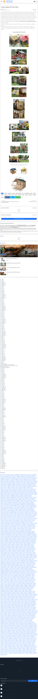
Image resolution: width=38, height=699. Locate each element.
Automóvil (25, 489)
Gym (19, 560)
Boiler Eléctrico (27, 497)
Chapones (34, 515)
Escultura (13, 544)
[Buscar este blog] (14, 681)
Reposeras (31, 625)
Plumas (2, 615)
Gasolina (7, 557)
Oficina (9, 601)
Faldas (17, 549)
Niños (5, 599)
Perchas (14, 609)
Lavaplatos (32, 578)
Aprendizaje (29, 484)
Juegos (23, 575)
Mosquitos (26, 594)
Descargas (2, 533)
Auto (12, 489)
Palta (22, 604)
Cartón (14, 193)
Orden (29, 601)
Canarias (18, 507)
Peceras (34, 607)
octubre (2, 296)
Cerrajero (14, 515)
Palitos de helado (13, 604)
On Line (22, 601)
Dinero (25, 534)
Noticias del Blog (21, 599)
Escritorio (5, 544)
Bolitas (32, 497)
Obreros (2, 601)
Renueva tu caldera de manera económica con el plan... (9, 365)
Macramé (24, 583)
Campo (14, 507)
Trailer (2, 646)
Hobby (9, 565)
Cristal (10, 526)
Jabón (22, 573)
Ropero (35, 628)
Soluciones (14, 636)
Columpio (25, 520)
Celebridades (3, 513)
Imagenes (27, 567)
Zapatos (2, 654)
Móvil (1, 596)
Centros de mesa (27, 513)
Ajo (9, 479)
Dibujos (17, 534)
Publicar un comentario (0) (19, 218)
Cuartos (2, 528)
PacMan (19, 602)
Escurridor (17, 544)
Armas (16, 486)
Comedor (29, 520)
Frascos (23, 554)
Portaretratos (33, 615)
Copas (28, 523)
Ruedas (14, 630)
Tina (20, 643)
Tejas (10, 641)
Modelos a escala (3, 594)
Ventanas (28, 649)
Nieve (2, 599)
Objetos (32, 599)
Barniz (13, 492)
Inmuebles (12, 570)
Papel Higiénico (33, 604)
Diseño (5, 536)
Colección (2, 520)
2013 (2, 425)
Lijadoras (5, 581)
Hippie (2, 565)
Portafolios (27, 615)
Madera (28, 583)
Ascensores (20, 487)
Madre (31, 583)
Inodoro (16, 570)
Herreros (27, 562)
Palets (5, 604)
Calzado (8, 505)
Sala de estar (28, 630)
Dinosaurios (29, 534)
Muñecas (20, 596)
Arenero (5, 193)
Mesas (27, 591)
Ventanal (24, 649)
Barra (15, 492)
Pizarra (18, 612)
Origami (2, 602)
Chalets (30, 515)
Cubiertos (6, 528)
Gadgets (27, 555)
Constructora (8, 523)
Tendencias (33, 641)
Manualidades (17, 586)
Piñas (1, 612)
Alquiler (22, 481)
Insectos (20, 570)
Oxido (13, 602)
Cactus (5, 502)
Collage (10, 520)
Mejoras (8, 591)
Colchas (31, 518)
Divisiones (23, 536)
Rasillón (18, 622)
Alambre (13, 479)
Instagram (28, 570)
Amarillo (35, 481)
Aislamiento (2, 479)
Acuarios (10, 476)
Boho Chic (22, 497)
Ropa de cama (30, 628)
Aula (9, 489)
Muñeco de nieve (25, 596)
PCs (31, 607)
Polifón (5, 615)
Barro (25, 492)
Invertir (7, 573)
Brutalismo (18, 500)
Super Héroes (11, 638)
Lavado (15, 578)
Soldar (7, 636)
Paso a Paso (17, 607)
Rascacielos (13, 622)
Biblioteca (17, 494)
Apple (25, 484)
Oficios (13, 601)
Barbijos (2, 492)
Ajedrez (7, 479)
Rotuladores (9, 630)
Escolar (2, 544)
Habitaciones (23, 560)
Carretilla (2, 510)
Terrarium (2, 643)
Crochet (22, 526)
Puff (13, 620)
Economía (14, 539)
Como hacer (2, 521)
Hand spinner (3, 562)
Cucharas (15, 528)
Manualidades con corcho (4, 366)
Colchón (35, 518)
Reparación (18, 625)
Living (19, 581)
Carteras (20, 510)
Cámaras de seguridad (13, 505)
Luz (16, 583)
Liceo (1, 581)
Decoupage (17, 531)
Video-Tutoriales (19, 651)
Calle (1, 505)
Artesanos (8, 487)
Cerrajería (10, 515)
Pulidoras (16, 620)
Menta (20, 591)
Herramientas (23, 562)
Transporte (9, 646)
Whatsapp (18, 197)
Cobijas (18, 518)
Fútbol (24, 555)
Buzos (28, 500)
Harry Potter (8, 562)
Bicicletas (31, 494)
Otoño (10, 602)
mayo (2, 288)
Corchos (35, 523)
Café (12, 502)
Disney (12, 536)
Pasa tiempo (9, 607)
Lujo (11, 583)
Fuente (14, 555)
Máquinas (2, 588)
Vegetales (2, 649)
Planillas (28, 612)
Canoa (34, 507)
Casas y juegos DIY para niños (5, 367)
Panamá (25, 604)
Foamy (27, 552)
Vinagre (30, 651)
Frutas (4, 555)
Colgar (6, 520)
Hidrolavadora (32, 562)
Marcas (8, 588)
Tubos (35, 646)
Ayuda (32, 489)
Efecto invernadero (33, 539)
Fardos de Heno (29, 549)
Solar (36, 635)
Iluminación (23, 567)
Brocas (14, 500)
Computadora (22, 521)
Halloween (31, 560)
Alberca (21, 479)
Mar (5, 588)
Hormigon (21, 565)
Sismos (4, 635)
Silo (1, 635)
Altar (25, 481)
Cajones (23, 502)
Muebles (13, 596)
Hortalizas (28, 565)
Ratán (21, 622)
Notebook (12, 599)
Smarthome (20, 635)
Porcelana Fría (14, 615)
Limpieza (12, 581)
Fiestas (2, 552)
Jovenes (19, 575)
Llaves (30, 581)
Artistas (13, 487)
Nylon (29, 599)
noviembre (3, 295)
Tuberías (32, 646)
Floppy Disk (16, 552)
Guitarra (16, 560)
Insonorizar (24, 570)
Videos (24, 651)
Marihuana (12, 588)
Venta (16, 649)
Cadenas (9, 502)
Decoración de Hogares (4, 531)
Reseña (35, 625)
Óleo (15, 601)
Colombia (17, 520)
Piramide (5, 612)
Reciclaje (28, 622)
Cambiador (27, 505)
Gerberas (21, 557)
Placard (22, 612)
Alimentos (6, 481)
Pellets (7, 609)
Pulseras (20, 620)
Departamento (22, 531)
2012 (2, 436)
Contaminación (18, 523)
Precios (15, 617)
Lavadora (19, 578)
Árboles (34, 484)
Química (26, 620)
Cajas (20, 502)
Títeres (33, 643)
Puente (6, 620)
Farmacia (34, 549)
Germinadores (26, 557)
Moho (16, 594)
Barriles (19, 492)
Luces (8, 583)
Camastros (23, 505)
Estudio (13, 547)
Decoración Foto (11, 531)
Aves (29, 489)
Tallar (35, 638)
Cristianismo (14, 526)
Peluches (10, 609)
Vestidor (6, 651)
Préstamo (24, 617)
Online (26, 601)
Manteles (2, 586)
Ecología (11, 539)
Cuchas (19, 528)
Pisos (12, 612)
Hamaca (35, 560)
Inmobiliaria (7, 570)
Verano (32, 649)
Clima (5, 518)
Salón (32, 630)
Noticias (16, 599)
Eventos (28, 547)
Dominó (35, 536)
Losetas (2, 583)
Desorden (24, 533)
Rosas (5, 630)
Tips (26, 643)
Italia (19, 573)
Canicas (27, 507)
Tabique (24, 638)
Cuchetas (22, 528)
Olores (19, 601)
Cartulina (27, 510)
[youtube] (20, 660)
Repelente (23, 625)
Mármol (20, 588)
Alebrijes (34, 479)
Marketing (16, 588)
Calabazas (27, 502)
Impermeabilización (33, 567)
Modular (12, 594)
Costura (2, 526)
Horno (25, 565)
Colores (21, 520)
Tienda (14, 643)
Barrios (22, 492)
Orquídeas (5, 602)
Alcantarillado (25, 479)
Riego (5, 628)
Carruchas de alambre (11, 510)
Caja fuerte (16, 502)
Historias (5, 565)
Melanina (12, 591)
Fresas (34, 554)
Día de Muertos (9, 534)
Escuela (9, 544)
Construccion (3, 523)
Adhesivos (18, 476)
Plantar (36, 612)
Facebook (7, 197)
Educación (27, 539)
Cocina (24, 518)
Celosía (7, 513)
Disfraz (8, 536)
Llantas (22, 581)
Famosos (24, 549)
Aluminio (31, 481)
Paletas (2, 604)
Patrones (28, 607)
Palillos (9, 604)
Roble (12, 628)
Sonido (18, 636)
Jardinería (5, 575)
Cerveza (23, 515)
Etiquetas (20, 547)
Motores (31, 594)
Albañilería (17, 479)
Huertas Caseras (3, 567)
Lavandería (27, 578)
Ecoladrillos (6, 539)
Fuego (11, 555)
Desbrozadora (28, 531)
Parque (2, 607)
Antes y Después (3, 484)
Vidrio (27, 651)
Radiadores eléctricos (4, 622)
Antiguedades (9, 484)
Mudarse (9, 596)
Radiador (30, 620)
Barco (9, 492)
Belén (5, 494)
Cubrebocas (10, 528)
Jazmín (9, 575)
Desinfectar (14, 533)
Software (32, 635)
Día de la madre (3, 534)
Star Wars (28, 636)
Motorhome (35, 594)
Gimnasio (30, 557)
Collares (13, 520)
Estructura (2, 547)
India (14, 568)
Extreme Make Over (4, 549)
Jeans (12, 575)
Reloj (1, 625)
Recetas (25, 622)
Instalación (32, 570)
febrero (2, 291)
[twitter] (18, 660)
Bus (24, 500)
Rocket (16, 628)
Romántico (22, 628)
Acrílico (2, 476)
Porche (24, 615)
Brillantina (10, 500)
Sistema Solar (9, 635)
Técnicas (2, 641)
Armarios (13, 486)
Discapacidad (34, 534)
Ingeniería (30, 568)
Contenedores (23, 523)
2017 (2, 385)
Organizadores (33, 601)
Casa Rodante (32, 510)
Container (12, 523)
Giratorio (34, 557)
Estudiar (10, 547)
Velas (10, 649)
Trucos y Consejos (26, 646)
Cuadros (33, 526)
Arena (2, 486)
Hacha (27, 560)
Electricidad (6, 541)
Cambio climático (33, 505)
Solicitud (10, 636)
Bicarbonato (22, 494)
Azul (34, 489)
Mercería (23, 591)
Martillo (28, 588)
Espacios (21, 544)
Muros (34, 596)
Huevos (8, 567)
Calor (4, 505)
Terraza (6, 643)
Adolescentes (29, 476)
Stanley (24, 636)
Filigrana (5, 552)
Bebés (36, 492)
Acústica (14, 476)
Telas (16, 641)
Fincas (9, 552)
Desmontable (19, 533)
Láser (5, 578)
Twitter (13, 197)
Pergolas (22, 609)
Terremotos (10, 643)
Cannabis (30, 507)
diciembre (3, 294)
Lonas (33, 581)
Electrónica (23, 541)
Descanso (32, 531)
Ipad (13, 573)
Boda (18, 497)
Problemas (33, 617)
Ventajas (20, 649)
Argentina (9, 486)
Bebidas (2, 494)
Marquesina (24, 588)
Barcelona (6, 492)
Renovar (14, 625)
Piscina (9, 612)
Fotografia (13, 554)
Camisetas (10, 507)
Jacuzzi (25, 573)
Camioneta (6, 507)
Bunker (22, 500)
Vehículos (6, 649)
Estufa (17, 547)
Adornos (33, 476)
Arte (5, 487)
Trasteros (14, 646)
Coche (21, 518)
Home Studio (16, 565)
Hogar (12, 565)
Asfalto (24, 487)
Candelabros (22, 507)
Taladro (32, 638)
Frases (27, 554)
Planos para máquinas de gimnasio (12, 258)
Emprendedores (33, 541)
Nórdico (8, 599)
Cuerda (30, 528)
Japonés (32, 573)
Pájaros (31, 602)
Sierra (19, 633)
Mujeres (16, 596)
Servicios (5, 633)
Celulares (11, 513)
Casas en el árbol (18, 193)
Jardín (35, 193)
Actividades (6, 476)
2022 (2, 318)
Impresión (2, 568)
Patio (24, 607)
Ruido (17, 630)
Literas (16, 581)
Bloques (8, 497)
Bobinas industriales (13, 497)
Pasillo (14, 607)
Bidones (35, 494)
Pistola (15, 612)
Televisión (23, 641)
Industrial (22, 568)
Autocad (15, 489)
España (25, 544)
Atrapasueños (3, 489)
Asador (16, 487)
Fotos (17, 554)
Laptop (2, 578)
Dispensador (16, 536)
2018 (2, 373)
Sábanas (24, 630)
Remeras (5, 625)
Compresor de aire (16, 521)
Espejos (29, 544)
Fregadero (30, 554)
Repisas (27, 625)
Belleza (9, 494)
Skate (13, 635)
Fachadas (13, 549)
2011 (2, 449)
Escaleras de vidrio (3, 363)
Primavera (29, 617)
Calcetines (31, 502)
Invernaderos (3, 573)
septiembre (3, 297)
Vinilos (34, 651)
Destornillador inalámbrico (31, 533)
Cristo (18, 526)
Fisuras (12, 552)
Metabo (30, 591)
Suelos (6, 638)
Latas (8, 578)
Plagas (25, 612)
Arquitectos (29, 486)
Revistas (2, 628)
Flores (24, 552)
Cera (31, 513)
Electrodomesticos (17, 541)
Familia (20, 549)
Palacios (34, 602)
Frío (1, 555)
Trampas (5, 646)
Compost (7, 521)
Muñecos (30, 596)
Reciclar (32, 622)
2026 (2, 279)
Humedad (12, 567)
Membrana (16, 591)
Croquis (25, 526)
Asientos (28, 487)
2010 (2, 461)
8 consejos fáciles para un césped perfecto (7, 364)
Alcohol (30, 479)
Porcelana (9, 615)
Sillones (35, 633)
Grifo (5, 560)
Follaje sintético (3, 554)
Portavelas (7, 617)
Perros (30, 609)
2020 (2, 343)
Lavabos (11, 578)
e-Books (2, 539)
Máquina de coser (31, 586)
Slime (16, 635)
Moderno (8, 594)
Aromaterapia (24, 486)
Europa (24, 547)
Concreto (31, 521)
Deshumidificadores (8, 533)
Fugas (17, 555)
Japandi (29, 573)
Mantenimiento (7, 586)
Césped (27, 515)
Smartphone (25, 635)
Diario (13, 534)
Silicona (23, 633)
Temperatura (29, 641)
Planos (32, 612)
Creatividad (6, 526)
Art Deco (2, 487)
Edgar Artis (19, 539)
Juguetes (33, 575)
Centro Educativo (20, 513)
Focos (30, 552)
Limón (9, 581)
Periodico (26, 609)
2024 (2, 293)
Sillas (32, 633)
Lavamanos (23, 578)
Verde (35, 649)
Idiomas (19, 567)
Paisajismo (26, 602)
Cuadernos (29, 526)
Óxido (16, 602)
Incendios (11, 568)
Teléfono (19, 641)
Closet (11, 518)
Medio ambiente (3, 591)
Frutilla (7, 555)
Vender (13, 649)
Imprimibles (6, 568)
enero (2, 292)
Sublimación (33, 636)
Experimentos (32, 547)
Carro (6, 510)
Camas (19, 505)
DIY (22, 193)
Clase (2, 518)
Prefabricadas (20, 617)
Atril (6, 489)
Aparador (14, 484)
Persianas (33, 609)
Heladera (18, 562)
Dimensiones (21, 534)
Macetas (20, 583)
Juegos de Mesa (28, 575)
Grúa (10, 560)
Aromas (20, 486)
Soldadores (2, 636)
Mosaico (22, 594)
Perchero (18, 609)
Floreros (20, 552)
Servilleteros (10, 633)
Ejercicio (2, 541)
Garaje (2, 557)
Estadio (32, 544)
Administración (23, 476)
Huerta (32, 565)
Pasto (22, 607)
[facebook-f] (16, 660)
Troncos (21, 646)
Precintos (11, 617)
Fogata (34, 552)
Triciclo (18, 646)
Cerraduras (5, 515)
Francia (20, 554)
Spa (21, 636)
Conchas (27, 521)
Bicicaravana (27, 494)
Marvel (32, 588)
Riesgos (9, 628)
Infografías (26, 568)
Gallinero (31, 555)
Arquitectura (34, 486)
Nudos (26, 599)
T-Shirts (20, 638)
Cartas (17, 510)
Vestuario (13, 651)
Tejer (13, 641)
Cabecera (34, 500)
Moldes (19, 594)
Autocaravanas (20, 489)
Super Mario (16, 638)
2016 (2, 398)
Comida (33, 520)
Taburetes (28, 638)
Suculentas (2, 638)
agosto (2, 285)
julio (2, 286)
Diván (20, 536)
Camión (2, 507)
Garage (35, 555)
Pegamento (2, 609)
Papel (29, 604)
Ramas (10, 622)
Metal (34, 591)
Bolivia (35, 497)
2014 (2, 414)
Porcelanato (19, 615)
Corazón (31, 523)
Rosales (2, 630)
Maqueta (22, 586)
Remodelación (10, 625)
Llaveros (26, 581)
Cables (2, 502)
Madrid (34, 583)
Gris (7, 560)
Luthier (14, 583)
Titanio (29, 643)
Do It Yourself (31, 536)
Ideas (31, 193)
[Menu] (1, 1)
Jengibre (15, 575)
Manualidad (12, 586)
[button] (35, 1)
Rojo (18, 628)
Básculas (28, 492)
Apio (22, 484)
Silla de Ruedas (27, 633)
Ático (31, 487)
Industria (18, 568)
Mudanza (5, 596)
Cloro (8, 518)
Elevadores (27, 541)
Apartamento (19, 484)
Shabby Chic (15, 633)
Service (2, 633)
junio (2, 287)
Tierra (18, 643)
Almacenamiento (12, 481)
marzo (2, 290)
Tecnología (6, 641)
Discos (2, 536)
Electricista (11, 541)
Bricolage (2, 500)
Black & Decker (3, 497)
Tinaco (23, 643)
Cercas (2, 515)
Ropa (26, 628)
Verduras (2, 651)
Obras (36, 599)
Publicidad (2, 620)
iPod (16, 573)
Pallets (19, 604)
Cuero (33, 528)
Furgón (21, 555)
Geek (18, 557)
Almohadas (17, 481)
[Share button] (22, 197)
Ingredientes (3, 570)
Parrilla (5, 607)
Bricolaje (6, 500)
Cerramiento (19, 515)
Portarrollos (2, 617)
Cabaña (31, 500)
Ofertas (6, 601)
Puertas (10, 620)
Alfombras (2, 481)
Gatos (11, 557)
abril (2, 289)
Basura (32, 492)
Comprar (11, 521)
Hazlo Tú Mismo (27, 193)
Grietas (2, 560)
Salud (35, 630)
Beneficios (12, 494)
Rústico (20, 630)
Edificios (23, 539)
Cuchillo (26, 528)
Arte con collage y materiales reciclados (13, 267)
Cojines (28, 518)
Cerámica (35, 513)
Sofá (29, 635)
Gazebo (14, 557)
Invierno (10, 573)
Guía (13, 560)
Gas (4, 557)
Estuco (6, 547)
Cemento (15, 513)
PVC (23, 620)
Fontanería (8, 554)
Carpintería (9, 193)
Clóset (14, 518)
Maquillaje (26, 586)
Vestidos (10, 651)
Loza (5, 583)
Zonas (6, 654)
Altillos (28, 481)
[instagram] (21, 660)
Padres (23, 602)
